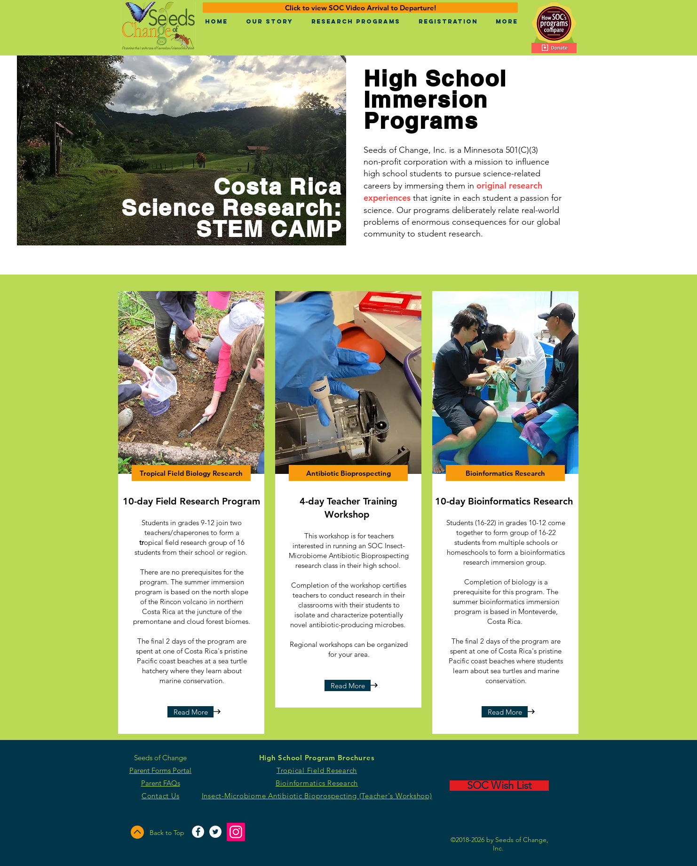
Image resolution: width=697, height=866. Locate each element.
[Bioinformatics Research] (505, 473)
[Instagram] (236, 832)
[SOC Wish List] (499, 785)
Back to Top (167, 832)
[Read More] (190, 711)
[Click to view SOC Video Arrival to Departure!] (360, 7)
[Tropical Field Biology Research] (191, 473)
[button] (269, 21)
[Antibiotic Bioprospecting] (348, 473)
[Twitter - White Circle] (215, 832)
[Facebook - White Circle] (198, 832)
